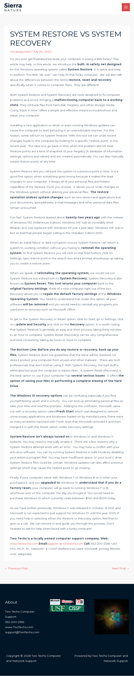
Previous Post (16, 568)
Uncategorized (20, 51)
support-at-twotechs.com (65, 544)
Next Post (121, 568)
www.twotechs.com (24, 544)
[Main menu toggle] (126, 7)
